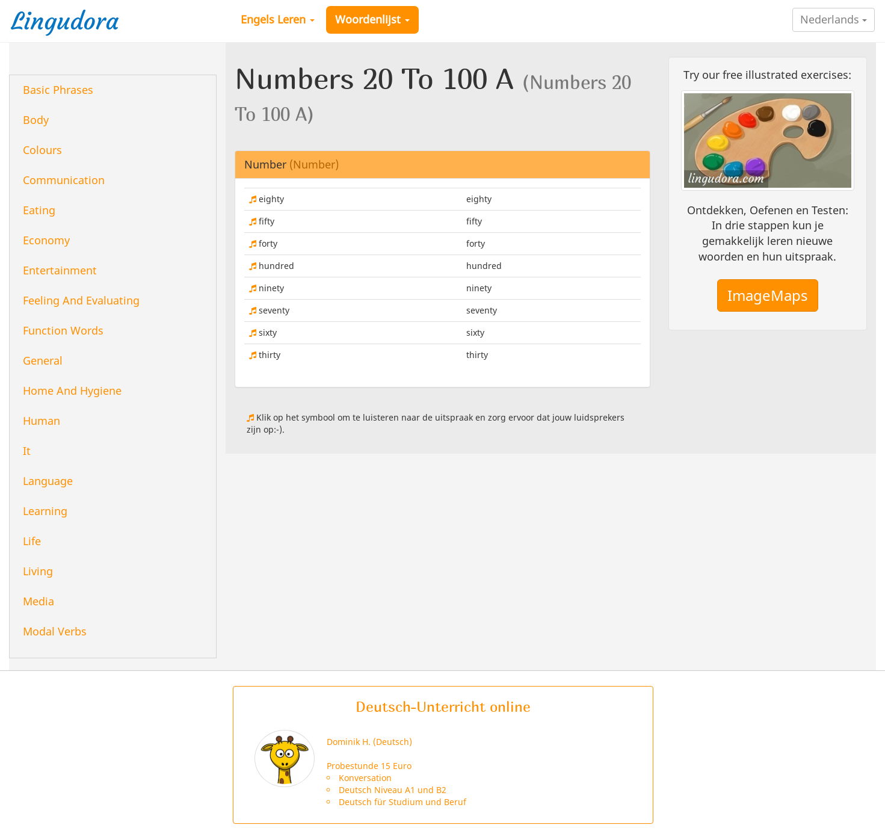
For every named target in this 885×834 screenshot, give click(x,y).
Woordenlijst (372, 19)
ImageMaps (767, 295)
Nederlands (833, 19)
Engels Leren (278, 19)
